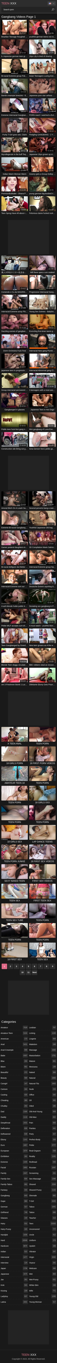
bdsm (14, 1067)
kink (14, 1285)
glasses (14, 1218)
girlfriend (14, 1212)
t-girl (42, 1201)
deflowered (14, 1134)
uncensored (42, 1229)
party (42, 1134)
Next (34, 972)
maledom (42, 1044)
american (14, 1039)
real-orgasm (42, 1151)
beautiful (14, 1072)
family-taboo (14, 1184)
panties (42, 1128)
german (14, 1207)
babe (14, 1055)
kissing (14, 1291)
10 (22, 972)
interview (14, 1263)
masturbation (42, 1055)
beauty (14, 1078)
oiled (42, 1106)
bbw (14, 1061)
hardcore (14, 1246)
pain (42, 1123)
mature (42, 1061)
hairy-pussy (14, 1229)
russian (42, 1167)
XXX (8, 3)
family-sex (14, 1179)
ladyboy (14, 1296)
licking (42, 1033)
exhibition (14, 1156)
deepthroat (14, 1123)
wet (42, 1274)
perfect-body (42, 1139)
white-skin (42, 1285)
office (42, 1095)
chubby (14, 1106)
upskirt (42, 1246)
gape (14, 1201)
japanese (14, 1274)
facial (14, 1167)
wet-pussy (42, 1279)
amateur (14, 1027)
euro (14, 1145)
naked (42, 1072)
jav (14, 1279)
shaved (42, 1184)
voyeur (42, 1263)
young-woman (42, 1302)
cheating (14, 1100)
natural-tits (42, 1083)
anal (14, 1044)
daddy (14, 1117)
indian (14, 1251)
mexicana (42, 1067)
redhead (42, 1162)
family (14, 1173)
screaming (42, 1173)
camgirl (14, 1083)
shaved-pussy (42, 1190)
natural (42, 1078)
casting (14, 1095)
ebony (14, 1139)
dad (14, 1111)
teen (42, 1223)
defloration (14, 1128)
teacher (42, 1218)
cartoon (14, 1089)
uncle (42, 1235)
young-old (42, 1296)
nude (42, 1089)
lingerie (42, 1039)
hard (14, 1240)
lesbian (42, 1027)
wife (42, 1291)
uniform (42, 1240)
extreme (14, 1162)
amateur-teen (14, 1033)
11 (28, 972)
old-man (42, 1117)
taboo (42, 1207)
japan (14, 1268)
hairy (14, 1223)
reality (42, 1156)
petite (42, 1145)
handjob (14, 1235)
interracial (14, 1257)
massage (42, 1050)
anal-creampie (14, 1050)
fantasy (14, 1190)
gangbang (14, 1195)
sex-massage (42, 1179)
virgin (42, 1257)
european (14, 1151)
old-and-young (42, 1111)
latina (14, 1302)
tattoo (42, 1212)
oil (42, 1100)
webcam (42, 1268)
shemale (42, 1195)
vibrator (42, 1251)
